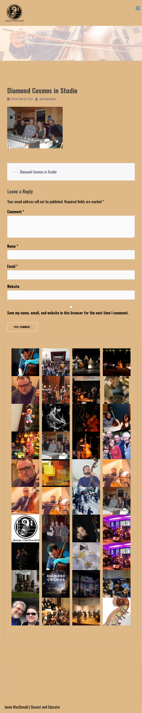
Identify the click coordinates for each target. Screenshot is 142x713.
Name (12, 246)
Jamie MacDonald (47, 99)
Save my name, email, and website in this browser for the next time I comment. (68, 312)
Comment (15, 211)
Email (12, 266)
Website (13, 286)
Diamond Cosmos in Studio (38, 172)
